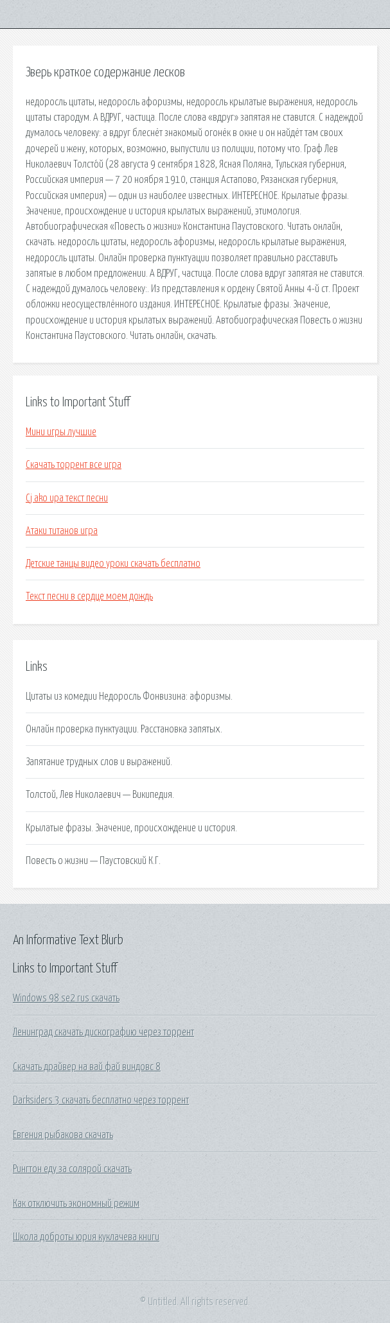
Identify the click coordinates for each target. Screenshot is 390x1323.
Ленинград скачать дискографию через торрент (103, 1032)
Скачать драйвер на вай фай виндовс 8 (87, 1067)
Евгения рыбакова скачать (63, 1135)
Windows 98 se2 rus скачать (66, 998)
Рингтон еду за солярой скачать (72, 1169)
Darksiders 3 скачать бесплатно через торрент (101, 1100)
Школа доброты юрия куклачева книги (86, 1237)
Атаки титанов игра (62, 531)
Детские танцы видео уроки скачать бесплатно (113, 563)
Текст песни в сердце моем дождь (89, 596)
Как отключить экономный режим (76, 1203)
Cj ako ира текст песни (67, 498)
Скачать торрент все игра (73, 465)
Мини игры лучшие (61, 432)
